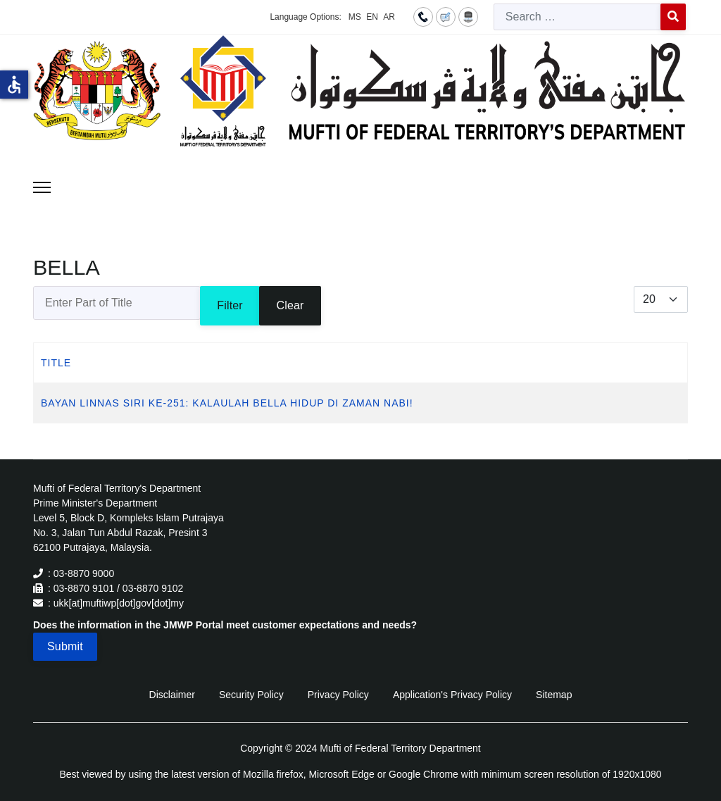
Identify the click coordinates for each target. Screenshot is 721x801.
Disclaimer (172, 694)
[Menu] (42, 187)
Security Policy (251, 694)
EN (372, 17)
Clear (289, 305)
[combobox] (577, 17)
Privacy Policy (338, 694)
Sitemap (554, 694)
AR (389, 17)
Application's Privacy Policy (452, 694)
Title (56, 362)
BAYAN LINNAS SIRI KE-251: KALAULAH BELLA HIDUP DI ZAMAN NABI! (227, 403)
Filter (230, 305)
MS (355, 17)
